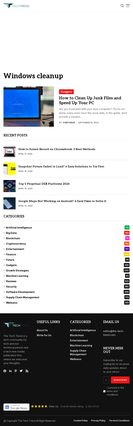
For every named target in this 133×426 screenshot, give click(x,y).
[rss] (27, 371)
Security (68, 286)
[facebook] (4, 371)
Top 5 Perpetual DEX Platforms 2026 (44, 184)
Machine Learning (68, 276)
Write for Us (44, 335)
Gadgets (66, 91)
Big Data (68, 233)
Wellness (68, 303)
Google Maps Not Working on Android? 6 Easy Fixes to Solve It (62, 201)
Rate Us (54, 406)
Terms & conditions (119, 420)
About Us (42, 330)
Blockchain (68, 238)
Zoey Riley (69, 123)
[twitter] (21, 371)
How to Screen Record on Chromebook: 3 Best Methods (56, 149)
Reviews (68, 281)
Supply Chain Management (68, 297)
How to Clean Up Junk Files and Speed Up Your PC (90, 100)
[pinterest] (16, 371)
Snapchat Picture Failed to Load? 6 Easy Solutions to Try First (61, 166)
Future (68, 260)
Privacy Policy (98, 420)
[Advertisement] (66, 37)
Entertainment (68, 249)
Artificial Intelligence (68, 227)
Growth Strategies (68, 270)
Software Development (68, 292)
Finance (68, 254)
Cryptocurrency (68, 243)
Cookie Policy (81, 420)
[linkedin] (10, 371)
